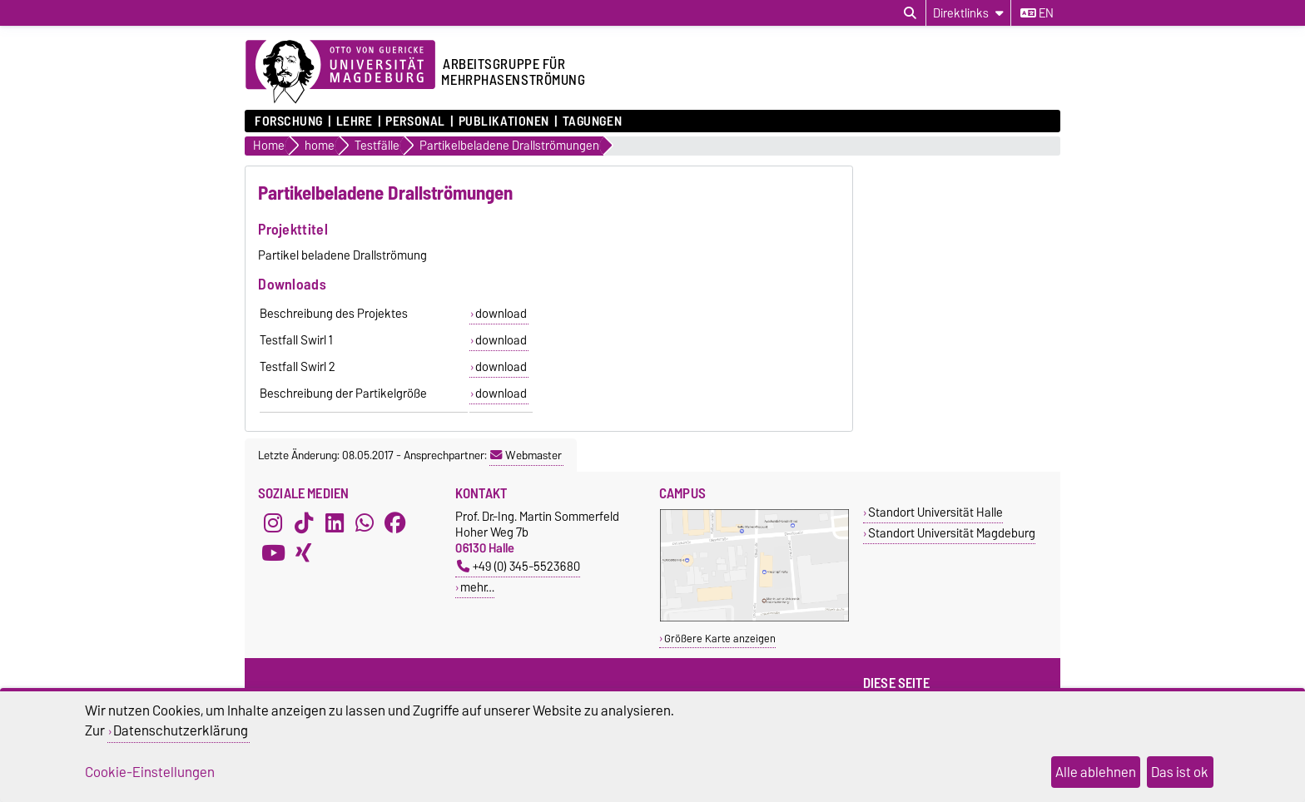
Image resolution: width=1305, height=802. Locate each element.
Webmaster (526, 455)
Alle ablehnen (1095, 772)
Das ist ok (1179, 772)
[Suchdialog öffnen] (910, 13)
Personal (414, 121)
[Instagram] (273, 523)
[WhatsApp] (365, 523)
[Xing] (304, 553)
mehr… (477, 587)
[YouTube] (273, 553)
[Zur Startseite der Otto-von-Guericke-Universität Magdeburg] (340, 72)
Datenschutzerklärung (180, 730)
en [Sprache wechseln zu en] (1037, 13)
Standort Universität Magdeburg (951, 532)
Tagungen (592, 121)
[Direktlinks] (968, 13)
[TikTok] (304, 523)
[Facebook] (395, 523)
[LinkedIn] (335, 523)
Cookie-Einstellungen (150, 772)
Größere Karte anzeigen (720, 638)
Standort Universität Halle (935, 512)
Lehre (354, 121)
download (501, 314)
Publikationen (504, 121)
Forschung (289, 121)
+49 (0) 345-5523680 (518, 566)
